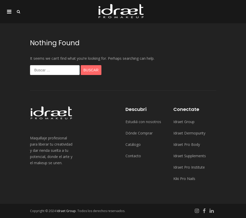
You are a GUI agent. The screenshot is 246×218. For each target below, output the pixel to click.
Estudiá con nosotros (143, 121)
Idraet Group (184, 121)
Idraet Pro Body (186, 144)
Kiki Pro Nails (184, 178)
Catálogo (133, 144)
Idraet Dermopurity (189, 133)
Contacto (133, 155)
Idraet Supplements (189, 155)
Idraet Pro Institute (189, 167)
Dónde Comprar (139, 133)
